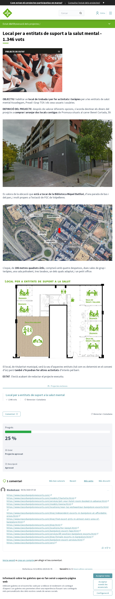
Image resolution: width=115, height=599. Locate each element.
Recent (73, 481)
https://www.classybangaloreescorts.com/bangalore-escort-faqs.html (44, 530)
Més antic (88, 481)
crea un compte (25, 560)
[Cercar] (71, 13)
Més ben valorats (57, 481)
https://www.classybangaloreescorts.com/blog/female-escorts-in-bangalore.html (50, 536)
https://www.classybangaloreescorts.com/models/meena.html (40, 503)
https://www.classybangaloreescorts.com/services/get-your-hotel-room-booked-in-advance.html (58, 501)
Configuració (103, 593)
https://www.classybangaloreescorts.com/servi (32, 542)
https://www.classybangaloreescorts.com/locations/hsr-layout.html (43, 527)
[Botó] (104, 548)
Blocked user (13, 490)
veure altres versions (83, 569)
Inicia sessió (9, 560)
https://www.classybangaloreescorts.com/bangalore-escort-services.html (46, 539)
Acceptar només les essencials (103, 584)
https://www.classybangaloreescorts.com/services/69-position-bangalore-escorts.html (53, 533)
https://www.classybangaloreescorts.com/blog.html (35, 524)
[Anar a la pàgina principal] (22, 13)
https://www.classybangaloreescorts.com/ (29, 495)
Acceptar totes (103, 575)
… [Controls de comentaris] (108, 490)
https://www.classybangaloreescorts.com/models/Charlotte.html (42, 498)
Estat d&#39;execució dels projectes (21, 23)
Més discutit (104, 481)
